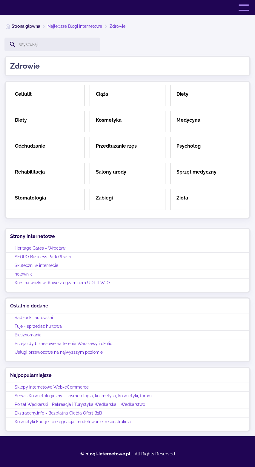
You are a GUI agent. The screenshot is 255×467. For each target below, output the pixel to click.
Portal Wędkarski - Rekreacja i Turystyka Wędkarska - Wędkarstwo (80, 404)
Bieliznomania (28, 335)
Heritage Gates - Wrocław (40, 248)
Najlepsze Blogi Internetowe (74, 26)
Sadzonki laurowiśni (34, 317)
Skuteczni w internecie (36, 265)
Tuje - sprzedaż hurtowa (38, 326)
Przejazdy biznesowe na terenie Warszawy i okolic (63, 343)
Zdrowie (117, 26)
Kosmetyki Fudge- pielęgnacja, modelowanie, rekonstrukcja (73, 421)
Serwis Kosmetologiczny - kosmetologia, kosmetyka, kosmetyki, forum (83, 395)
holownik (23, 274)
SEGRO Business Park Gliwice (43, 256)
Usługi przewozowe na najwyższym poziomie (59, 352)
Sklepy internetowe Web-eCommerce (52, 387)
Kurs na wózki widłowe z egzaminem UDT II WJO (62, 282)
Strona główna (26, 26)
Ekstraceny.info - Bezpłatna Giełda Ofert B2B (58, 413)
